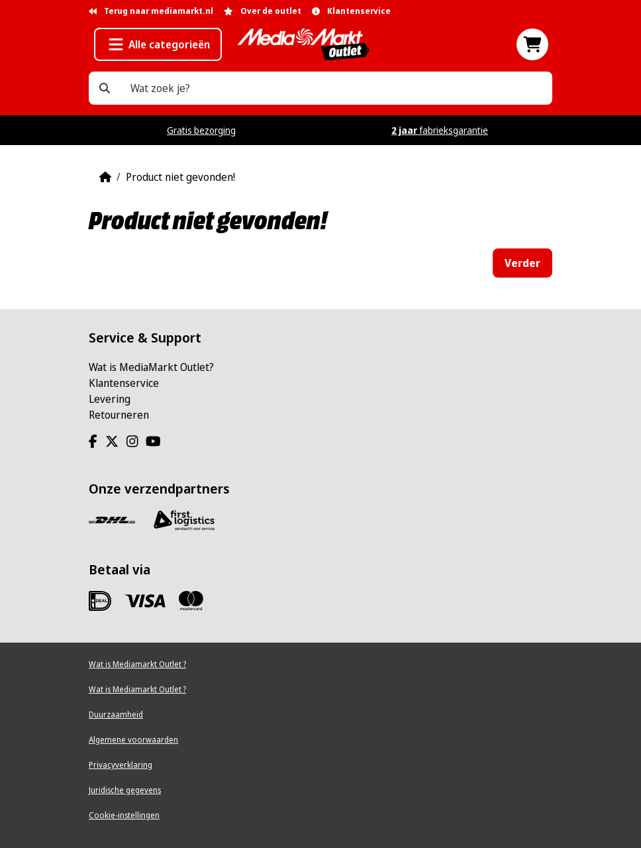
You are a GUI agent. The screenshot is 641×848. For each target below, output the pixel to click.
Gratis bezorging (201, 130)
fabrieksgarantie (439, 130)
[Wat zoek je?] (105, 88)
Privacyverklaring (120, 764)
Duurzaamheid (116, 714)
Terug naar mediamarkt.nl (151, 11)
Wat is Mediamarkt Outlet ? (137, 664)
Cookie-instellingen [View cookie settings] (124, 815)
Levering (109, 399)
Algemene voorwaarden (133, 739)
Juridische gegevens (125, 790)
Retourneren (119, 414)
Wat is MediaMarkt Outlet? (151, 367)
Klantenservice (124, 383)
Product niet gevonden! (180, 177)
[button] (158, 44)
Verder (522, 263)
